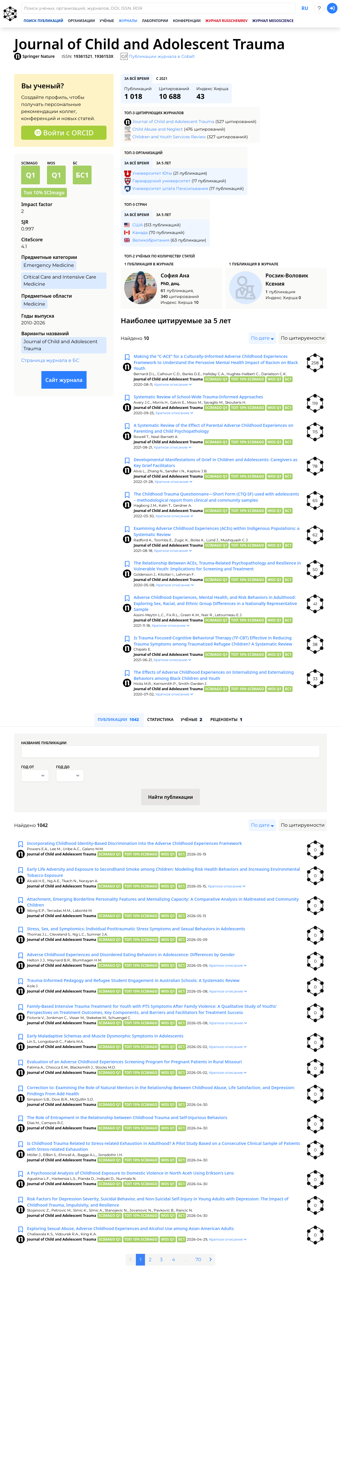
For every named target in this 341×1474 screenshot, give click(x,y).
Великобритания (150, 240)
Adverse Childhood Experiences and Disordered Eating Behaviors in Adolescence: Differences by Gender (143, 987)
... (186, 1299)
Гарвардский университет (161, 180)
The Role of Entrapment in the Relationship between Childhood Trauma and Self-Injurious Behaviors (139, 1154)
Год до (63, 795)
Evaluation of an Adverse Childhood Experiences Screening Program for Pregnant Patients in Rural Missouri (147, 1096)
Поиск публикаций (43, 20)
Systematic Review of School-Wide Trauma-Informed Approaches (206, 400)
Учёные (106, 20)
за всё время (136, 78)
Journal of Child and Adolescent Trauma (173, 121)
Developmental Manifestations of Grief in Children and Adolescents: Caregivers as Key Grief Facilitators (209, 469)
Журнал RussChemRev (226, 20)
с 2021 (161, 78)
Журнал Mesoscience (273, 20)
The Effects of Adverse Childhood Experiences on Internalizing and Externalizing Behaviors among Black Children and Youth (208, 702)
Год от (27, 795)
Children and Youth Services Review (169, 136)
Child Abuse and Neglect (157, 129)
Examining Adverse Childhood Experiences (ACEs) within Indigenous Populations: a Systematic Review (210, 542)
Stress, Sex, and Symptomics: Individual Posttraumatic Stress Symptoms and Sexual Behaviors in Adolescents (149, 961)
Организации (81, 20)
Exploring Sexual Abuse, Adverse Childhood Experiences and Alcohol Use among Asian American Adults (142, 1269)
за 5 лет (163, 163)
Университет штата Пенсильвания (170, 188)
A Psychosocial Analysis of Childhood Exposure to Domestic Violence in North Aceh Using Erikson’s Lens (142, 1211)
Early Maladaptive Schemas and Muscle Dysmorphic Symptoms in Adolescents (114, 1070)
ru (304, 8)
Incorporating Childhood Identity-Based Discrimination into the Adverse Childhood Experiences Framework (147, 872)
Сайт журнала (64, 379)
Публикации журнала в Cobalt (162, 56)
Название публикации (44, 771)
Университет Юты (152, 173)
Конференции (186, 20)
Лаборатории (155, 20)
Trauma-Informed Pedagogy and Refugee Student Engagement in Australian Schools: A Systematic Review (145, 1013)
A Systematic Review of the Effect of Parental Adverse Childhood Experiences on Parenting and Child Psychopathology (205, 433)
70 (200, 1299)
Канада (140, 232)
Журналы (128, 20)
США (137, 225)
